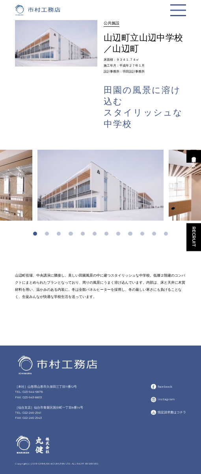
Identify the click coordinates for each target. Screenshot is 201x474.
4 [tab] (71, 234)
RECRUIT (194, 237)
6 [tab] (95, 234)
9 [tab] (130, 234)
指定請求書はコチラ (172, 412)
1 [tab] (35, 234)
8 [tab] (118, 234)
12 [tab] (166, 234)
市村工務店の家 (194, 156)
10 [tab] (142, 234)
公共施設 (111, 23)
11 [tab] (154, 234)
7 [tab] (106, 234)
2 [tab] (47, 234)
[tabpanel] (100, 185)
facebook (165, 386)
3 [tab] (59, 234)
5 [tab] (83, 234)
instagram (166, 399)
